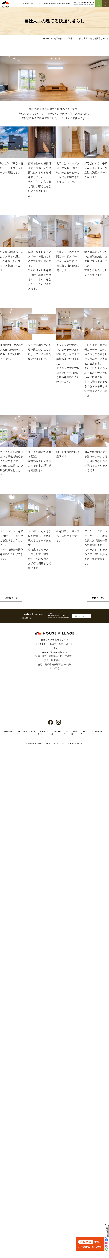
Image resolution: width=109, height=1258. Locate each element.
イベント (59, 3)
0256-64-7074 (86, 3)
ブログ (63, 3)
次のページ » (98, 598)
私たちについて (26, 3)
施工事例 (46, 3)
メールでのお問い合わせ (82, 616)
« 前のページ (11, 598)
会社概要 (68, 3)
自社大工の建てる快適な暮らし (94, 38)
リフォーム (35, 3)
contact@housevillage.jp (54, 652)
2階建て (71, 38)
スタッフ (41, 3)
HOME (46, 38)
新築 (32, 3)
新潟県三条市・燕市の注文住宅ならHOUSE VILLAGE (48, 743)
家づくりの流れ (52, 3)
